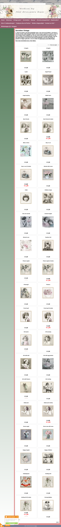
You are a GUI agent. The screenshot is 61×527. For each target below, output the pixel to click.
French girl (26, 308)
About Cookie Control (6, 517)
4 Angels (48, 48)
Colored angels (48, 213)
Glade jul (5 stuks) (48, 402)
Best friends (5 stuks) (48, 119)
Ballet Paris (48, 95)
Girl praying (48, 331)
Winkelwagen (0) (6, 26)
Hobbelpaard (26, 473)
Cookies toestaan (12, 523)
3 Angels (26, 48)
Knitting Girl (48, 473)
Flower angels (26, 260)
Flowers (48, 284)
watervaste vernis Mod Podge (47, 38)
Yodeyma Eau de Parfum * (23, 23)
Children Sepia (48, 190)
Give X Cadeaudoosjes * (8, 23)
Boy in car (48, 142)
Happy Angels (26, 450)
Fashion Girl (48, 237)
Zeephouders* (55, 20)
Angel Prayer (48, 71)
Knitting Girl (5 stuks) (26, 497)
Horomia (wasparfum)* (43, 20)
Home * (3, 20)
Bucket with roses (48, 166)
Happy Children (48, 450)
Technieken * (26, 20)
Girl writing (48, 379)
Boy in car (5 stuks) (26, 166)
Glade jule (26, 402)
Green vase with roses (48, 426)
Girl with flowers (26, 379)
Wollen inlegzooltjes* (38, 23)
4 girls (26, 71)
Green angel (26, 426)
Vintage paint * (17, 20)
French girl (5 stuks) (48, 308)
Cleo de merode (26, 213)
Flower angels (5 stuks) (48, 260)
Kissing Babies (48, 497)
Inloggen (14, 26)
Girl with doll (26, 355)
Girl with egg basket (48, 355)
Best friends (26, 119)
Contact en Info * (50, 23)
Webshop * (9, 20)
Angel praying (26, 95)
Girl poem (26, 331)
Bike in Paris (26, 142)
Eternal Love (26, 237)
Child (26, 190)
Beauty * (33, 20)
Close (17, 516)
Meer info (7, 525)
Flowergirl (26, 284)
